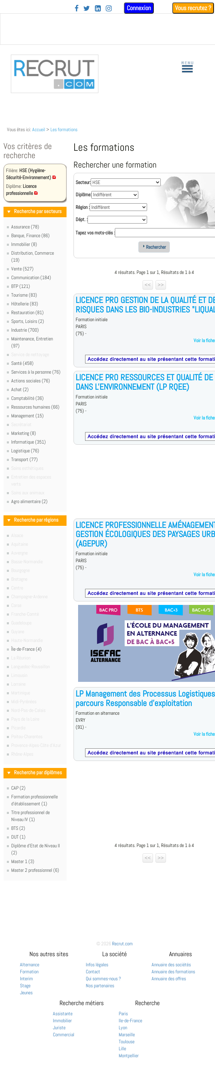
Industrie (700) (25, 330)
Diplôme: (83, 194)
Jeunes (26, 992)
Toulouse (126, 1041)
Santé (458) (22, 363)
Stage (25, 985)
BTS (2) (18, 828)
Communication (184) (31, 277)
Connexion (139, 8)
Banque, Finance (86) (30, 235)
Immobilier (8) (24, 244)
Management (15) (27, 415)
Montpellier (129, 1055)
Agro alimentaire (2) (29, 501)
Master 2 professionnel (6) (35, 870)
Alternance (29, 964)
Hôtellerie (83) (24, 304)
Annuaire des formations (173, 971)
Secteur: (83, 182)
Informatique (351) (28, 442)
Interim (26, 978)
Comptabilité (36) (27, 398)
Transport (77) (24, 459)
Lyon (123, 1027)
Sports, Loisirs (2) (27, 321)
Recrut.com (122, 943)
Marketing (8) (23, 433)
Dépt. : (82, 219)
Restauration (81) (27, 312)
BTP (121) (20, 286)
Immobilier (62, 1020)
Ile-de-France (130, 1020)
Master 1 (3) (22, 861)
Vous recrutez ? (193, 8)
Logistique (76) (25, 450)
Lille (122, 1048)
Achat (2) (20, 389)
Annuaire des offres (169, 978)
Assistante (62, 1013)
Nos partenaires (100, 985)
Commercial (63, 1034)
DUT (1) (18, 837)
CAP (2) (18, 788)
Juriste (59, 1027)
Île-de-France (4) (26, 649)
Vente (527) (22, 269)
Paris (123, 1013)
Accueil (38, 129)
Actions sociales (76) (30, 380)
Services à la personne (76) (36, 372)
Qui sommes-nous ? (103, 978)
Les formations (63, 129)
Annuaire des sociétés (171, 964)
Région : (83, 207)
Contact (93, 971)
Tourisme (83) (24, 295)
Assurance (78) (25, 227)
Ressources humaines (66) (35, 407)
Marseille (127, 1034)
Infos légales (97, 964)
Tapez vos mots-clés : (95, 233)
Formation (29, 971)
